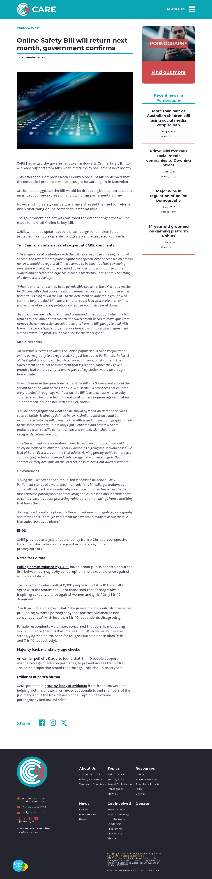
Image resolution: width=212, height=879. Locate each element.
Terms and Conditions (92, 784)
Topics (130, 9)
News (180, 9)
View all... (113, 793)
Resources (156, 9)
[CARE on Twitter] (24, 818)
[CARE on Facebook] (30, 818)
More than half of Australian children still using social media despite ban (168, 118)
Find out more (168, 72)
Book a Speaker (117, 809)
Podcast (141, 774)
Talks (139, 789)
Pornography (115, 779)
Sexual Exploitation (119, 784)
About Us (106, 9)
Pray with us (114, 833)
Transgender (115, 789)
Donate (142, 804)
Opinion (84, 809)
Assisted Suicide (117, 774)
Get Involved (119, 804)
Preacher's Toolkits (147, 784)
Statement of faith (90, 774)
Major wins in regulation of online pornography (168, 196)
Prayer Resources (147, 779)
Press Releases (88, 814)
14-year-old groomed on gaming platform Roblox (169, 231)
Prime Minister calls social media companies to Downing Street (168, 158)
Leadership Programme (115, 826)
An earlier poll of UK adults (39, 658)
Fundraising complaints (132, 856)
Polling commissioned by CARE (43, 567)
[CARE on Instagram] (18, 818)
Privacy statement (90, 779)
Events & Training (118, 814)
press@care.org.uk (27, 832)
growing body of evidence (65, 686)
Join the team (116, 819)
